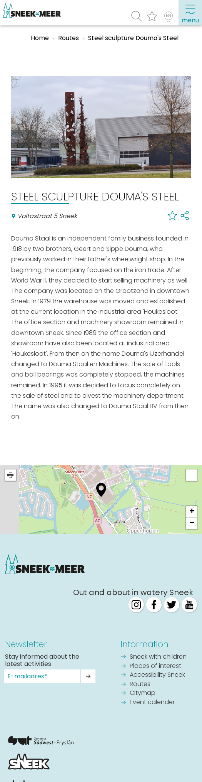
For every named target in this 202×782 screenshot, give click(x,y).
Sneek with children (158, 657)
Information (144, 644)
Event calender (152, 702)
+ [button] (191, 512)
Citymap (142, 693)
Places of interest (155, 666)
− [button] (191, 523)
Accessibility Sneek (157, 675)
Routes (140, 684)
